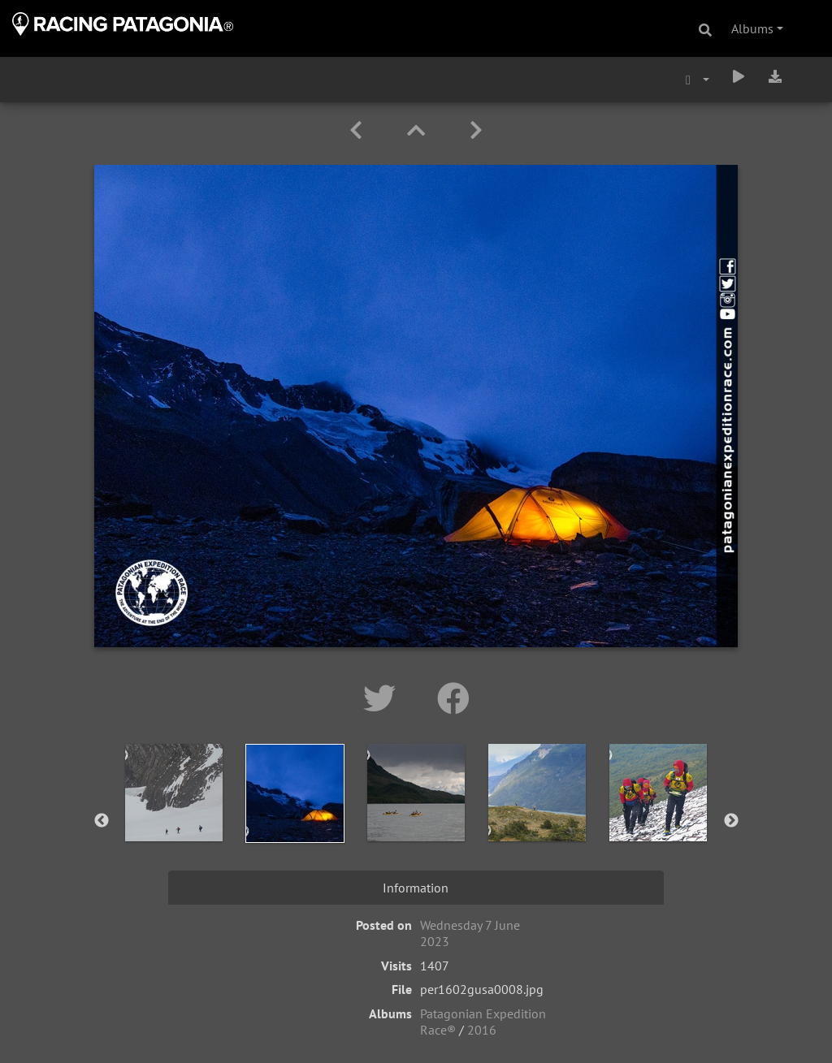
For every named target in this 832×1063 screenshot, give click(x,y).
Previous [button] (101, 821)
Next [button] (731, 821)
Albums (752, 28)
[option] (174, 818)
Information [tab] (415, 887)
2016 (481, 1030)
